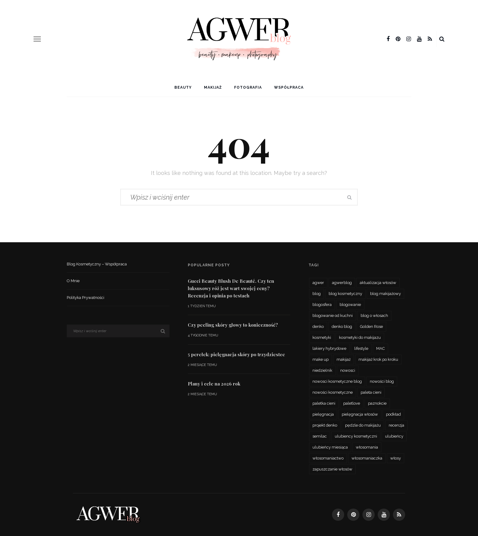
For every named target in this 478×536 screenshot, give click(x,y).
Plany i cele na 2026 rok (214, 384)
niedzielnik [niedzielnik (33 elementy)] (322, 370)
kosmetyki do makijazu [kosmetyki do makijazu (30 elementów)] (360, 337)
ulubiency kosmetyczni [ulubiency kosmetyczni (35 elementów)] (356, 436)
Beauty (183, 87)
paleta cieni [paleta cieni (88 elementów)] (371, 392)
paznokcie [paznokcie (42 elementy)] (377, 403)
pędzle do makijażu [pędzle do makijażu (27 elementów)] (363, 425)
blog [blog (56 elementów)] (316, 293)
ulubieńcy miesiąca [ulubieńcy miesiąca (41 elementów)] (330, 447)
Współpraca (289, 87)
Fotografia (248, 87)
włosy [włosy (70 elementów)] (395, 458)
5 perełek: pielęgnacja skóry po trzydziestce (236, 354)
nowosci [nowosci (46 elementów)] (347, 370)
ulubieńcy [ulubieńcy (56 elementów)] (394, 436)
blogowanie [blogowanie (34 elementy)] (350, 304)
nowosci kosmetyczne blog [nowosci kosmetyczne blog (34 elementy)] (337, 381)
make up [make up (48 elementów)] (320, 359)
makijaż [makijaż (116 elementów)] (344, 359)
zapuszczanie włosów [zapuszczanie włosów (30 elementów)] (332, 469)
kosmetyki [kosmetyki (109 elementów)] (321, 337)
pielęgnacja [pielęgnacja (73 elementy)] (323, 414)
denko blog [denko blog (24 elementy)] (342, 326)
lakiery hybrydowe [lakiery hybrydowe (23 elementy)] (329, 348)
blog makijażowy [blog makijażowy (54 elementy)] (385, 293)
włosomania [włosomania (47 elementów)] (367, 447)
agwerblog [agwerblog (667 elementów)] (342, 282)
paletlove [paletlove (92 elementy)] (351, 403)
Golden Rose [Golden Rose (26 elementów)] (371, 326)
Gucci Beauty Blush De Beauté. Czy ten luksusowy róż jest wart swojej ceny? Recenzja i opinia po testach (231, 288)
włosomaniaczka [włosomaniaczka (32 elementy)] (366, 458)
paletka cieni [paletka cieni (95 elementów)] (323, 403)
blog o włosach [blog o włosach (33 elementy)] (374, 315)
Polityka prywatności (85, 297)
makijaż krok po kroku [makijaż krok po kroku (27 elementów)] (378, 359)
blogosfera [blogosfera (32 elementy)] (322, 304)
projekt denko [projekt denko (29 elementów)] (324, 425)
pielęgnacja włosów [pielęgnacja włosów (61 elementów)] (360, 414)
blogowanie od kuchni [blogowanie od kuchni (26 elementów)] (332, 315)
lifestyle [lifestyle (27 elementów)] (361, 348)
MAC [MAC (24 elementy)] (380, 348)
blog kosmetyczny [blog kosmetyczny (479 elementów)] (345, 293)
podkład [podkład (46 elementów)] (393, 414)
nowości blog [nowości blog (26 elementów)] (382, 381)
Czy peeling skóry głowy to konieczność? (233, 325)
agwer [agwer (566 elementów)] (318, 282)
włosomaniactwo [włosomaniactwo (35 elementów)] (328, 458)
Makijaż (213, 87)
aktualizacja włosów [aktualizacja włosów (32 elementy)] (378, 282)
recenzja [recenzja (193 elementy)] (396, 425)
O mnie (73, 281)
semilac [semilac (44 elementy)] (319, 436)
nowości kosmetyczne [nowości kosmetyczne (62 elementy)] (332, 392)
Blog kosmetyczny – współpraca (97, 264)
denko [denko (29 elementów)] (318, 326)
